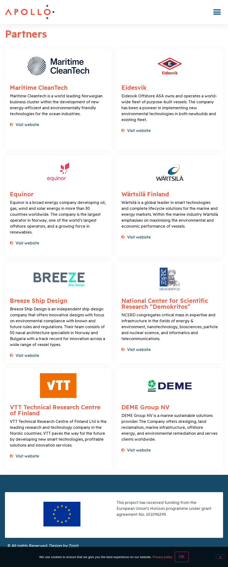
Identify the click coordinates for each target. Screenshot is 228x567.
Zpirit (74, 545)
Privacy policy (162, 557)
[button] (217, 12)
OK (182, 557)
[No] (220, 556)
